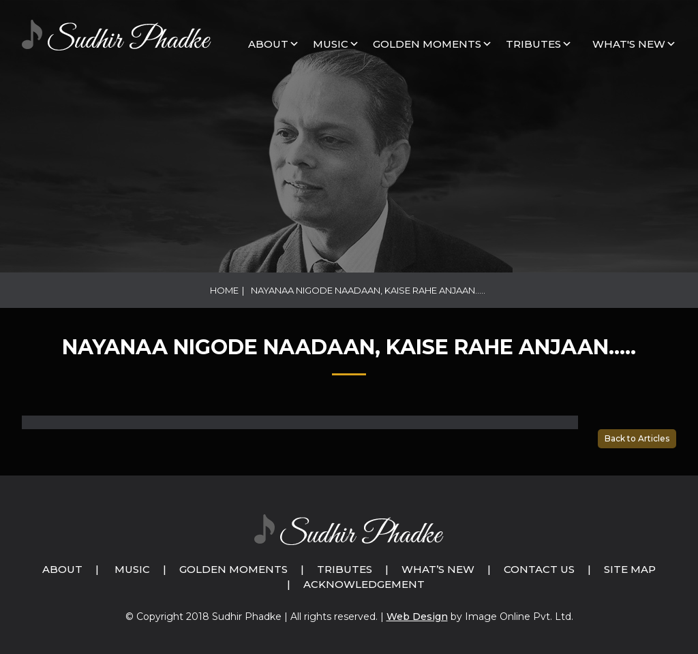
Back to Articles (637, 438)
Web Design (417, 616)
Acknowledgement (364, 584)
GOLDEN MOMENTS (427, 43)
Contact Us (539, 569)
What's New (628, 43)
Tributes (533, 43)
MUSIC (330, 43)
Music (132, 569)
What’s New (437, 569)
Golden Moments (233, 569)
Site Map (630, 569)
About (268, 43)
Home (224, 290)
